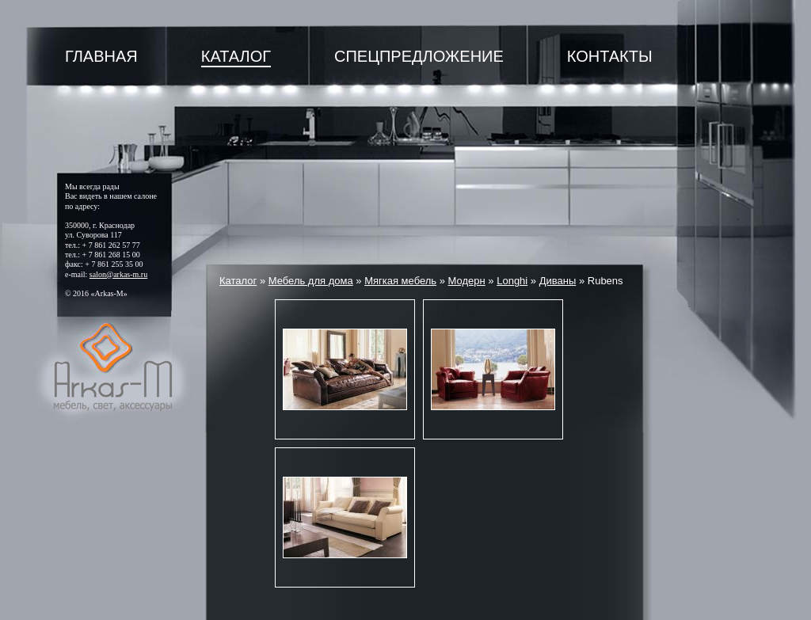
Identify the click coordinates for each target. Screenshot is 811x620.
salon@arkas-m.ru (118, 274)
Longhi (512, 281)
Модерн (466, 281)
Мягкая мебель (400, 281)
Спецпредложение (419, 56)
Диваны (558, 281)
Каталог (236, 56)
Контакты (610, 56)
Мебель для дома (310, 281)
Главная (101, 56)
